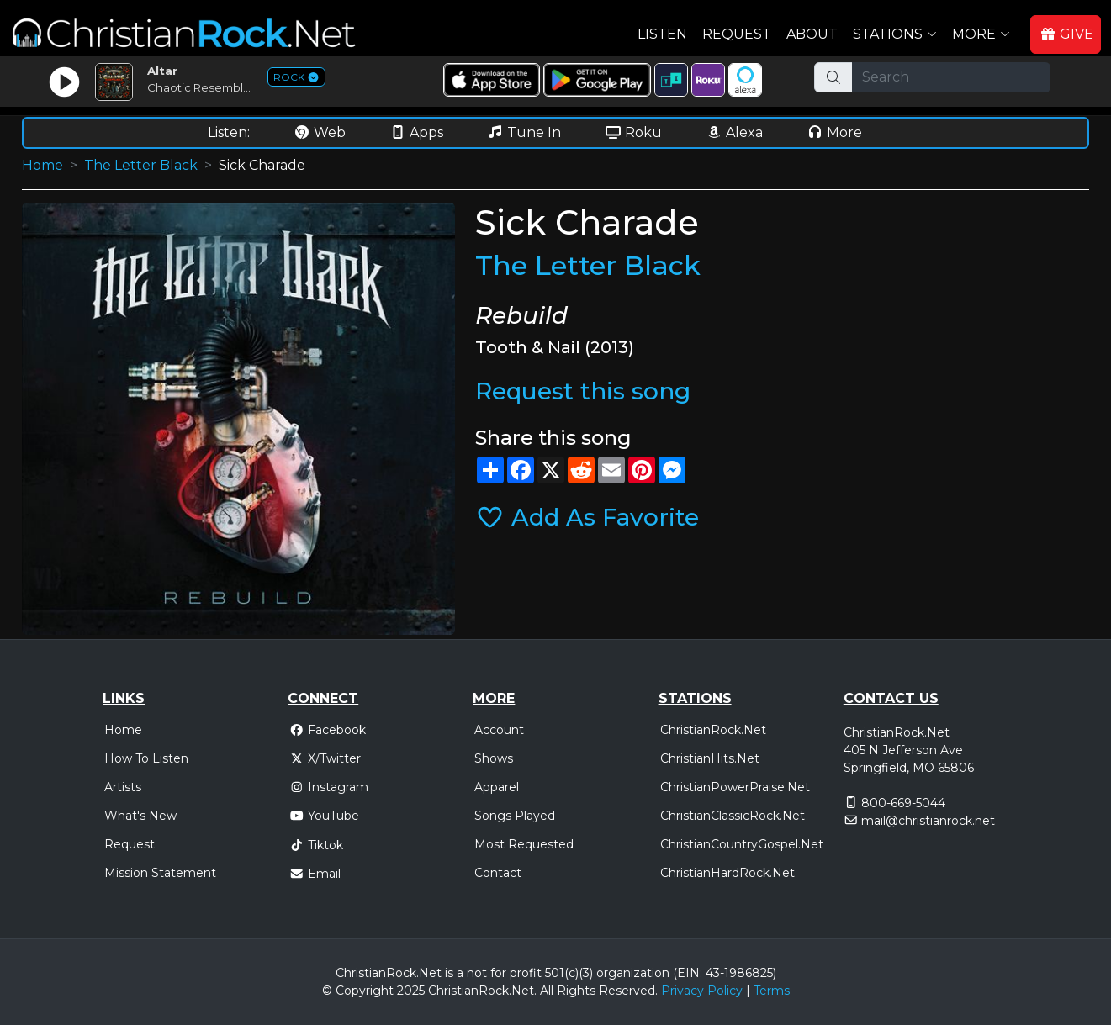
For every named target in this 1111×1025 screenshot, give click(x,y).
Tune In (524, 132)
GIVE (1066, 34)
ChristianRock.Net (713, 730)
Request (736, 34)
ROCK (296, 77)
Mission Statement (160, 873)
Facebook (327, 730)
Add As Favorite (587, 517)
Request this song (582, 391)
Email (315, 874)
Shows (493, 758)
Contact (497, 873)
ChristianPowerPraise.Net (735, 787)
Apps (416, 132)
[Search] (951, 77)
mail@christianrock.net (928, 820)
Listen (662, 34)
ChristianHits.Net (709, 758)
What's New (140, 816)
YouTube (324, 816)
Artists (122, 787)
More (834, 132)
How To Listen (146, 758)
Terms (772, 990)
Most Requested (524, 844)
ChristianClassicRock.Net (732, 816)
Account (499, 730)
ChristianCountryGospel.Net (741, 844)
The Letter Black (141, 165)
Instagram (328, 787)
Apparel (496, 787)
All (546, 990)
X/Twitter (325, 758)
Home (42, 165)
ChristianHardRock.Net (727, 873)
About (812, 34)
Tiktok (316, 845)
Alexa (734, 132)
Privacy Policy (702, 990)
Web (320, 132)
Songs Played (514, 816)
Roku (633, 132)
